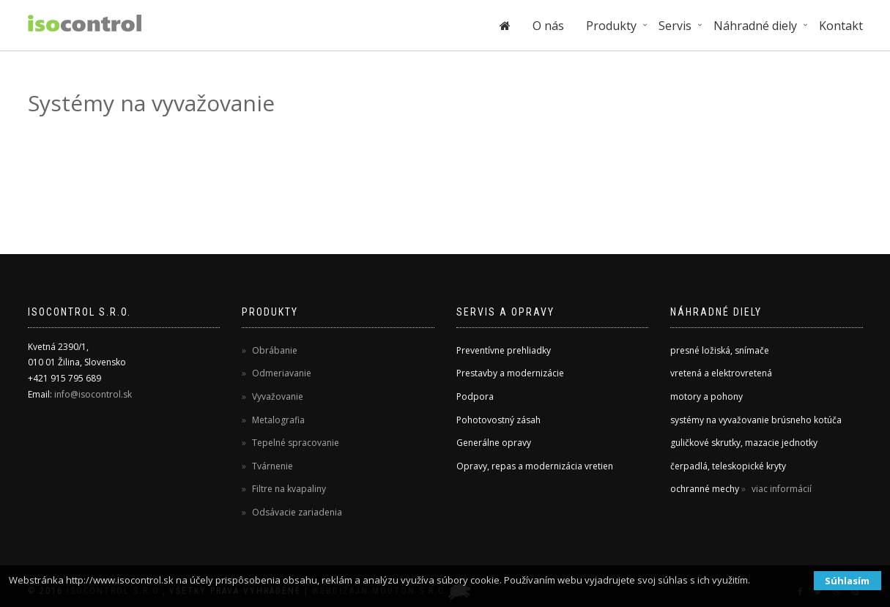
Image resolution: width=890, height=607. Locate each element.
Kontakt (841, 26)
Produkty (611, 26)
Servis (675, 26)
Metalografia (277, 420)
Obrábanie (273, 350)
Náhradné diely (755, 26)
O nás (548, 26)
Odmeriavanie (280, 373)
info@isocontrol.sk (93, 394)
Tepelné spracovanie (294, 442)
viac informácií (780, 489)
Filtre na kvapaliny (288, 489)
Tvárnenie (271, 466)
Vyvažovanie (276, 396)
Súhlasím (847, 580)
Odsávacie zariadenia (296, 512)
